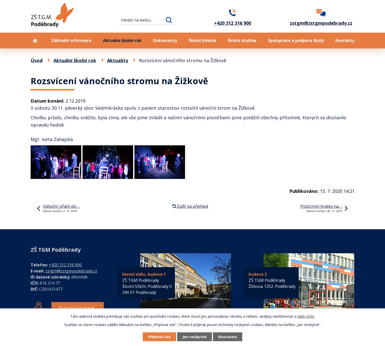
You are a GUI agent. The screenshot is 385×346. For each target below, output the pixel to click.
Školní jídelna (202, 40)
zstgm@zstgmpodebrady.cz (71, 271)
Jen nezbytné (195, 336)
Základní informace (71, 40)
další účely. (306, 316)
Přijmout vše (159, 336)
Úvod (35, 41)
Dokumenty (165, 40)
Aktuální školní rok (122, 40)
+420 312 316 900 (65, 265)
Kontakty (344, 40)
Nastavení (227, 336)
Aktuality (117, 60)
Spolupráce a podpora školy (296, 40)
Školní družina (242, 40)
